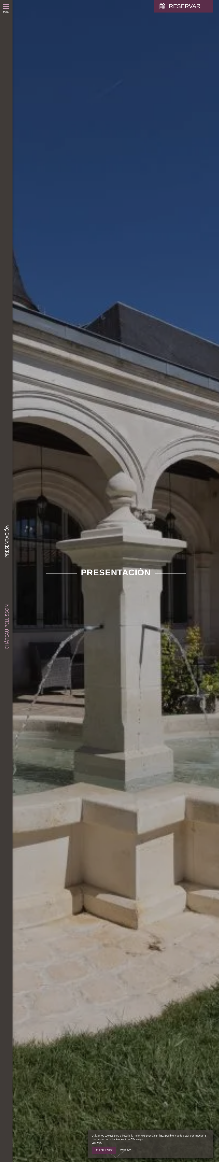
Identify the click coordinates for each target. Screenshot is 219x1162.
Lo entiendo (103, 1150)
